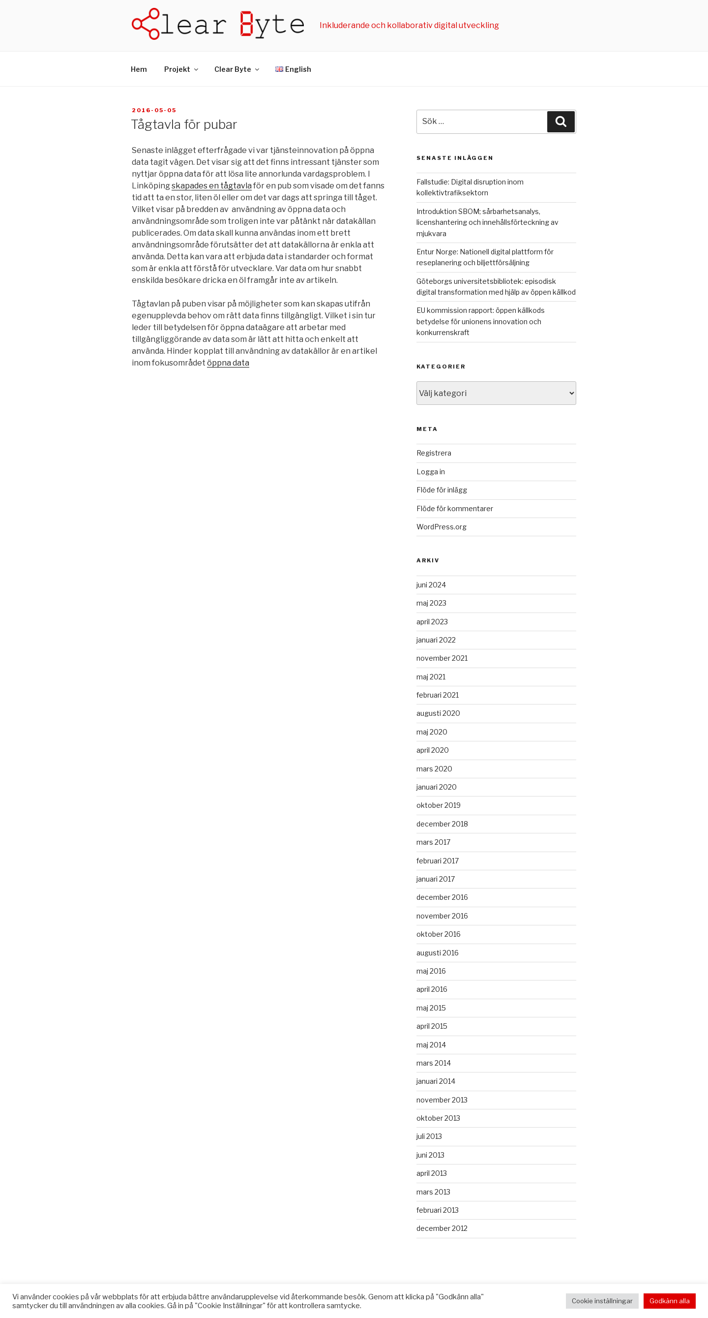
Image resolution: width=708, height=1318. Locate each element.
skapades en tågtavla (212, 185)
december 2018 (442, 824)
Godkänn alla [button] (669, 1301)
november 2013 (442, 1100)
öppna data (228, 363)
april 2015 (431, 1026)
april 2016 (431, 989)
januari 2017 (435, 879)
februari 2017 (437, 861)
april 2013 (431, 1173)
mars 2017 (433, 842)
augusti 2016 (437, 953)
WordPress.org (441, 526)
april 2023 (432, 621)
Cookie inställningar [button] (602, 1301)
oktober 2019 (438, 805)
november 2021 (442, 658)
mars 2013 (433, 1192)
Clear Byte (237, 69)
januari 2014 (435, 1081)
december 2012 (442, 1228)
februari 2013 (437, 1210)
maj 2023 (431, 603)
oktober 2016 (438, 934)
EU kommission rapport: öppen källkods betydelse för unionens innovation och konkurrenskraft (480, 321)
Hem (139, 69)
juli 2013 (429, 1136)
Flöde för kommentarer (454, 508)
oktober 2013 (438, 1118)
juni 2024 (431, 585)
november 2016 (442, 916)
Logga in (430, 471)
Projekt (182, 69)
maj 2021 (430, 677)
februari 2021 (437, 695)
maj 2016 (431, 971)
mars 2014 (433, 1063)
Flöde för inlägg (441, 490)
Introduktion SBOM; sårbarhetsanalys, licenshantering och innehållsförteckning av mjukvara (487, 222)
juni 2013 (430, 1155)
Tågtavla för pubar (184, 124)
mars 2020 (434, 769)
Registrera (433, 453)
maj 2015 (431, 1008)
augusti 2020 (438, 713)
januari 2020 (436, 787)
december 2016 (442, 897)
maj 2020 (431, 732)
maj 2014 (431, 1045)
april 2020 (432, 750)
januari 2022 (436, 640)
